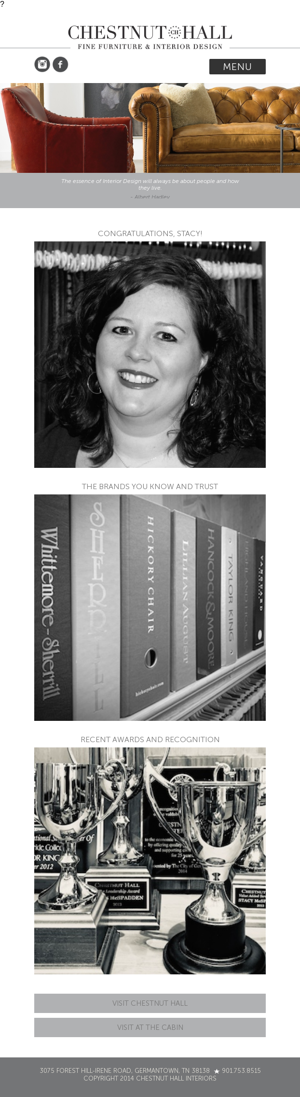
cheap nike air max (278, 303)
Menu (237, 66)
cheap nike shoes (276, 242)
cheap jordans (278, 281)
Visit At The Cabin (150, 1027)
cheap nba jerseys (278, 329)
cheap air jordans (282, 263)
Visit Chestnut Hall (150, 1003)
